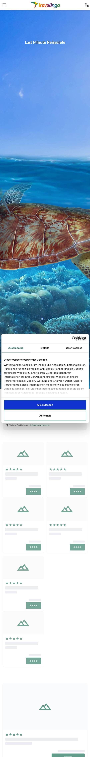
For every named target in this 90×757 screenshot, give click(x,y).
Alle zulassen (45, 404)
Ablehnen (45, 415)
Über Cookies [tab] (74, 347)
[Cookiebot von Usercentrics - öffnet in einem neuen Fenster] (71, 338)
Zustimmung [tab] (15, 347)
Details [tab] (45, 347)
